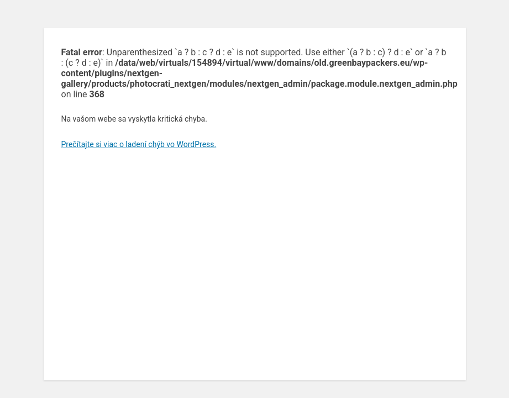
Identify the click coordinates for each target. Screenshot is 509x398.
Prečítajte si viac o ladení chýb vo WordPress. (139, 144)
